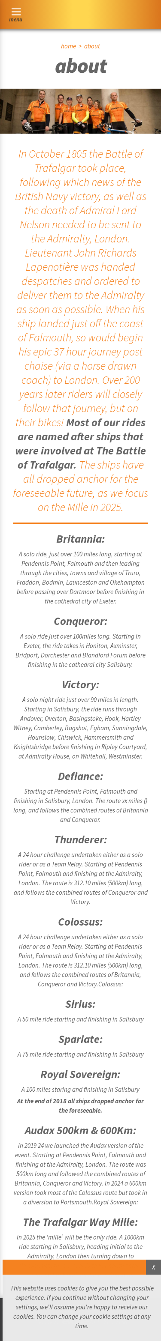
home (68, 46)
